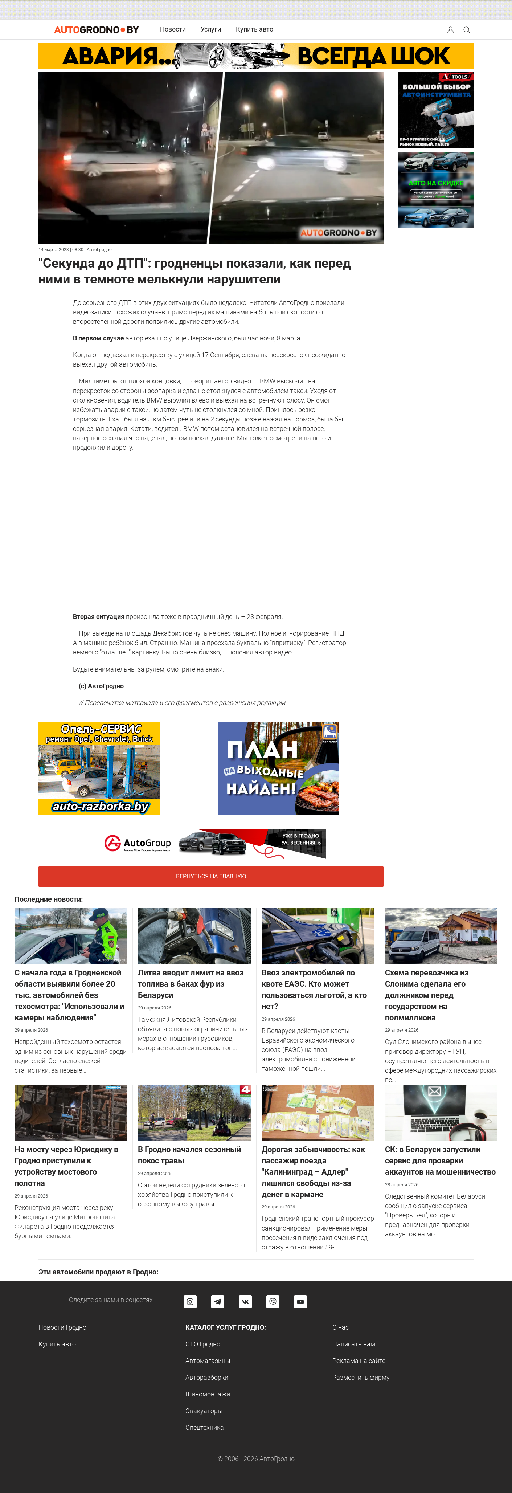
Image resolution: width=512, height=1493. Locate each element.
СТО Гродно (202, 1344)
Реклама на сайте (358, 1360)
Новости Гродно (62, 1327)
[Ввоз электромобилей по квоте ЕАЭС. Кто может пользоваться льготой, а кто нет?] (318, 935)
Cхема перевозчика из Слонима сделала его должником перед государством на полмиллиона (426, 995)
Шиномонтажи (207, 1394)
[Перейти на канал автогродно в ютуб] (300, 1301)
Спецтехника (204, 1427)
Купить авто (254, 29)
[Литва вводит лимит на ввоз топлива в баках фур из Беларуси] (194, 935)
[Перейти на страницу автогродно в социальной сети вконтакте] (245, 1301)
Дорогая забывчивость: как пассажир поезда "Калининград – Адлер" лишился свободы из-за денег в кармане (313, 1172)
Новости (173, 29)
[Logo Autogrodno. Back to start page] (96, 29)
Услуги (211, 29)
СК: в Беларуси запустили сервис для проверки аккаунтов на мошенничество (440, 1160)
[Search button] (450, 29)
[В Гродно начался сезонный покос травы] (194, 1112)
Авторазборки (206, 1377)
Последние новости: (49, 899)
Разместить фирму (361, 1377)
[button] (451, 29)
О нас (340, 1327)
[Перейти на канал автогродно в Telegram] (217, 1301)
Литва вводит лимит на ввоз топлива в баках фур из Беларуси (190, 984)
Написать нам (353, 1344)
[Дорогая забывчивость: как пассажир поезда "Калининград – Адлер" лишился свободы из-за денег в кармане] (318, 1112)
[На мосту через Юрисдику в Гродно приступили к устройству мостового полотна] (71, 1112)
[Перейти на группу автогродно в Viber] (272, 1301)
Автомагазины (207, 1360)
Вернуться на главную (211, 876)
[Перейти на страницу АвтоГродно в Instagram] (190, 1301)
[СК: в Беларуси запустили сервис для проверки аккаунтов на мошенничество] (441, 1112)
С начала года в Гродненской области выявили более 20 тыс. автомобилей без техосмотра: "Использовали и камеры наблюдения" (69, 995)
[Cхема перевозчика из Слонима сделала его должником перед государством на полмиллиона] (441, 935)
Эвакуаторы (204, 1411)
